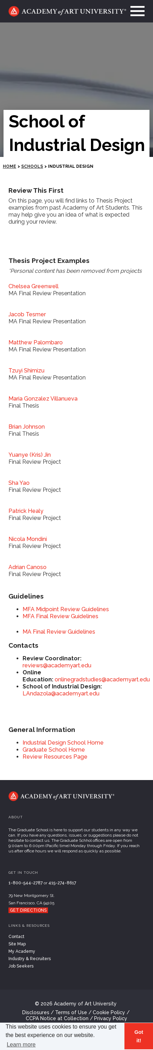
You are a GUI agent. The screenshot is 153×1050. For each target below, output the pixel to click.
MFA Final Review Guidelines (60, 616)
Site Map (17, 944)
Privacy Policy (110, 1018)
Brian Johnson (26, 426)
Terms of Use (71, 1012)
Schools (32, 166)
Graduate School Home (54, 749)
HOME (9, 166)
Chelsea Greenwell (33, 286)
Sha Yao (19, 483)
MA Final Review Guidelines (59, 631)
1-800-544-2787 (25, 882)
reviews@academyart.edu (57, 665)
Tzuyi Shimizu (26, 370)
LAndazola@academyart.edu (61, 693)
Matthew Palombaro (35, 342)
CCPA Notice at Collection (57, 1018)
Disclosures (35, 1012)
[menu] (135, 11)
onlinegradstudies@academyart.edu (102, 679)
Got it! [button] (138, 1036)
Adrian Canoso (27, 567)
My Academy (21, 951)
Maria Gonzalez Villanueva (43, 398)
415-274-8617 (62, 882)
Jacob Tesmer (27, 314)
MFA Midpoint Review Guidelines (66, 609)
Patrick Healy (25, 511)
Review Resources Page (55, 756)
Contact (16, 936)
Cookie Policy (109, 1012)
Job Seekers (20, 966)
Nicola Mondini (27, 539)
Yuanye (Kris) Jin (29, 454)
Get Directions (28, 910)
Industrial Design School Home (63, 742)
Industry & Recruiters (29, 958)
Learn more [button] (21, 1045)
